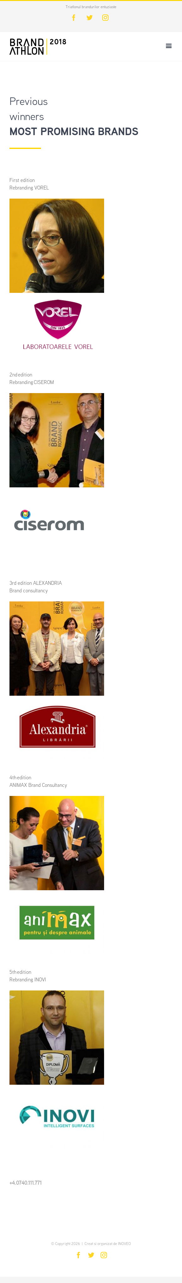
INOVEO (124, 1244)
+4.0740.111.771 (25, 1183)
